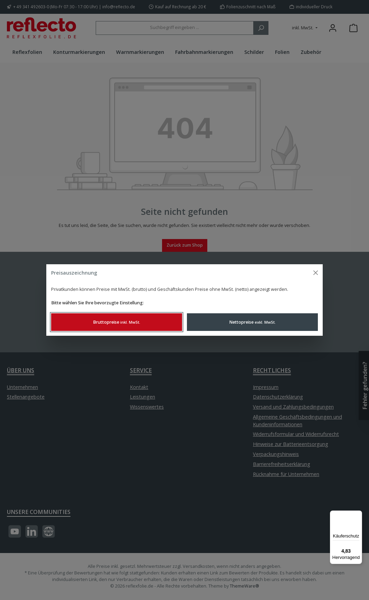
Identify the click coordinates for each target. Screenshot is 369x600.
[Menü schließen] (315, 272)
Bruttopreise (116, 322)
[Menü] (358, 515)
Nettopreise (252, 322)
